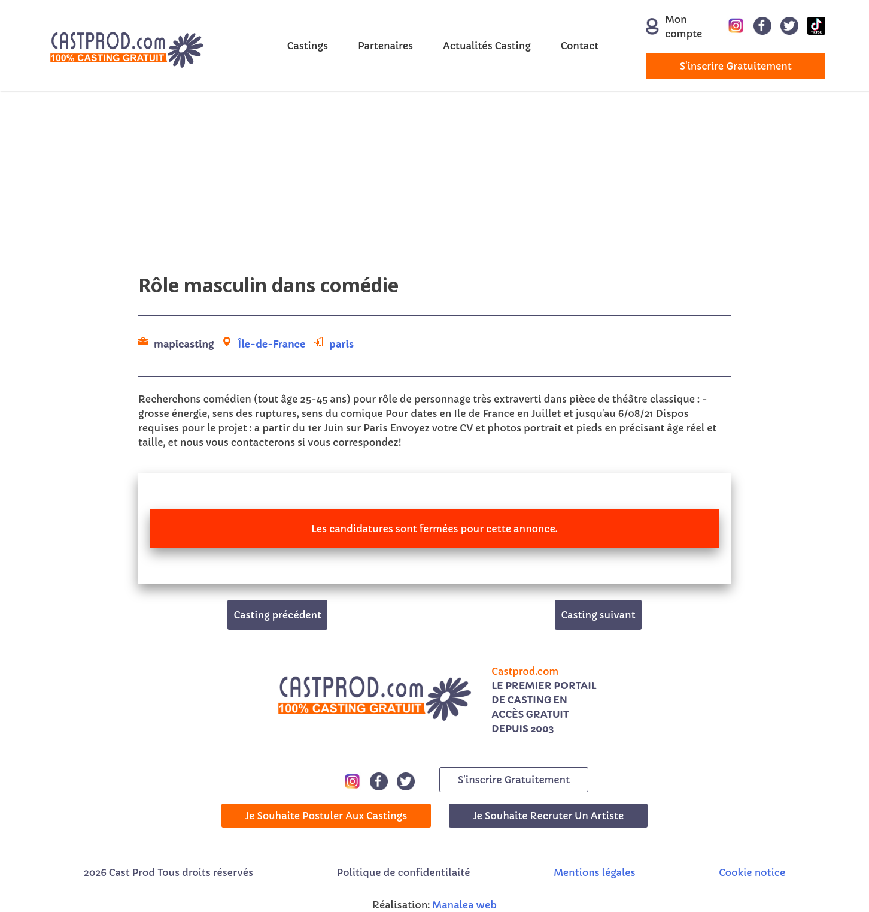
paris (341, 344)
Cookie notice (752, 872)
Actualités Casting (487, 46)
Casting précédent (277, 615)
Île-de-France (271, 344)
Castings (307, 46)
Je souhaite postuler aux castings (326, 816)
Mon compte (667, 26)
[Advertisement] (434, 187)
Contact (580, 46)
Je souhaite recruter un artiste (548, 816)
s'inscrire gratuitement (736, 66)
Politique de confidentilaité (403, 872)
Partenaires (385, 46)
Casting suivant (598, 615)
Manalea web (464, 905)
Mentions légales (594, 872)
